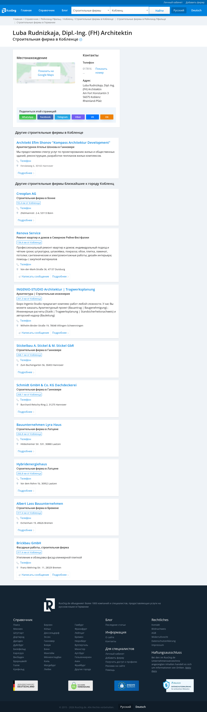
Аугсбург (79, 653)
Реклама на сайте (115, 665)
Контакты (110, 641)
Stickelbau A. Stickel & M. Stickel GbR (45, 345)
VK (92, 117)
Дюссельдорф (51, 632)
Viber (78, 117)
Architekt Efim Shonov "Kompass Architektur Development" (62, 142)
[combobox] (90, 10)
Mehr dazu (186, 667)
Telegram (62, 117)
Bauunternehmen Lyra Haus (38, 424)
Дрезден (18, 640)
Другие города (83, 669)
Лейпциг (79, 632)
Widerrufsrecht (159, 636)
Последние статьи (115, 624)
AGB (154, 632)
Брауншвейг (20, 661)
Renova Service (28, 233)
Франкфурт (81, 628)
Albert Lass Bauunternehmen (39, 503)
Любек (47, 669)
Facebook (45, 117)
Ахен (77, 661)
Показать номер (101, 70)
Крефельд (18, 669)
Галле (16, 665)
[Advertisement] (158, 72)
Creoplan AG (26, 193)
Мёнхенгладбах (52, 657)
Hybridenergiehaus (31, 464)
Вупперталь (81, 645)
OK (107, 117)
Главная (17, 19)
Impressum (157, 645)
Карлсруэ (18, 653)
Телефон (23, 161)
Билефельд (19, 649)
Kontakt (156, 624)
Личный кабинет (114, 653)
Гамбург (79, 624)
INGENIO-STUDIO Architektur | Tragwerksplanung (55, 289)
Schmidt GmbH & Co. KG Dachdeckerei (46, 385)
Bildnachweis (158, 628)
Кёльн (47, 628)
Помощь (110, 669)
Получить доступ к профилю (121, 661)
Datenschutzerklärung (163, 640)
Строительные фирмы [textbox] (87, 10)
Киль (46, 661)
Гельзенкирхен (83, 657)
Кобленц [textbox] (117, 10)
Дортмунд (18, 636)
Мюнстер (80, 649)
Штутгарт (18, 632)
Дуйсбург (18, 645)
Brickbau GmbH (28, 543)
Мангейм (49, 653)
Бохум (47, 645)
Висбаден (18, 657)
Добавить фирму (114, 657)
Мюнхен (17, 628)
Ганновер (49, 640)
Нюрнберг (80, 640)
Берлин (48, 624)
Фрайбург (80, 665)
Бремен (79, 636)
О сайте (109, 637)
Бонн (47, 649)
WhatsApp (27, 117)
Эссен (47, 636)
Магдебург (50, 665)
